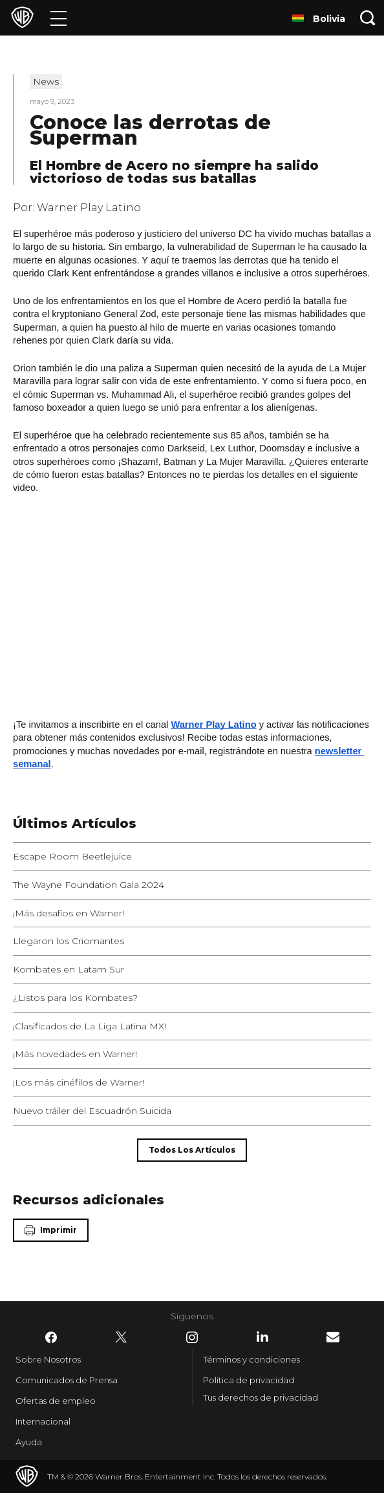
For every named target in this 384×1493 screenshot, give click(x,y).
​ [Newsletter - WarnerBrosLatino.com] (333, 1337)
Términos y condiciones (251, 1359)
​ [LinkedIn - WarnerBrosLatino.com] (262, 1337)
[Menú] (58, 18)
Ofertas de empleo (56, 1400)
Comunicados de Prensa (67, 1380)
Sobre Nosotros (48, 1359)
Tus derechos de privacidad (260, 1397)
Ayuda (29, 1442)
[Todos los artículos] (192, 1150)
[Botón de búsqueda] (368, 18)
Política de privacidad (248, 1380)
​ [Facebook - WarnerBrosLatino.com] (51, 1337)
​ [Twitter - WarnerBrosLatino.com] (121, 1337)
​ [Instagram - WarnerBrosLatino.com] (192, 1337)
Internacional (43, 1421)
